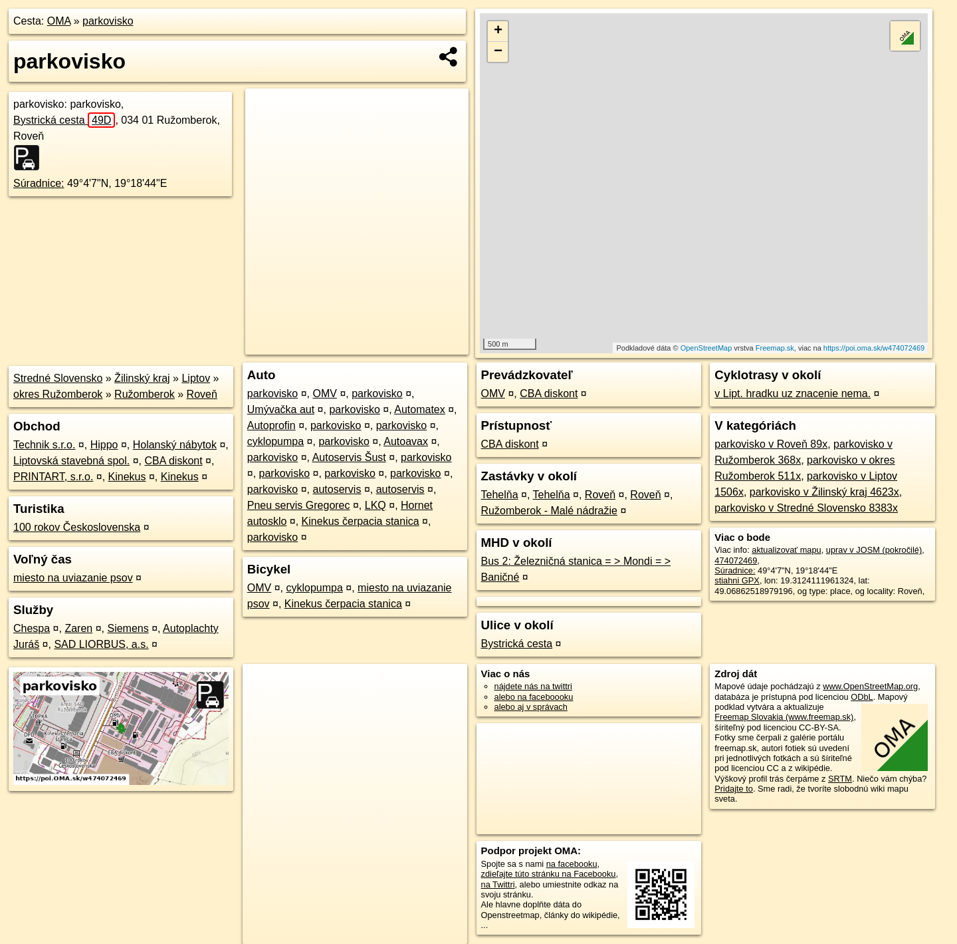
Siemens (127, 628)
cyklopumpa (275, 441)
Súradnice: (38, 183)
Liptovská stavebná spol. (71, 460)
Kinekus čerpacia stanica (360, 521)
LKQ (375, 505)
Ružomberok (144, 394)
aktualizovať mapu (786, 550)
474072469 (735, 560)
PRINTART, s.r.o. (53, 476)
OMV (325, 393)
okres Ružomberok (57, 394)
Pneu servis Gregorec (298, 505)
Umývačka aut (280, 409)
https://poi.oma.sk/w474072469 (873, 348)
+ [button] (498, 31)
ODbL (862, 697)
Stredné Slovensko (57, 378)
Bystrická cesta (64, 120)
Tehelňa (499, 494)
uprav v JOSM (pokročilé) (874, 550)
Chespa (31, 628)
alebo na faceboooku (534, 697)
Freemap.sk (775, 348)
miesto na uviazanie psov (73, 577)
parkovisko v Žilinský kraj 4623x (824, 492)
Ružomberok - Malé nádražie (549, 510)
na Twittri (498, 884)
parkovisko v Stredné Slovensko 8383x (806, 508)
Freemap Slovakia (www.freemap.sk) (783, 717)
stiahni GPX (737, 580)
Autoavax (405, 441)
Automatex (419, 409)
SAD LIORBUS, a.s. (101, 644)
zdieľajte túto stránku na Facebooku (548, 874)
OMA (59, 21)
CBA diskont (173, 460)
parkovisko (107, 21)
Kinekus (127, 476)
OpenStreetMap (706, 348)
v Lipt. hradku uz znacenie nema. (792, 393)
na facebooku (571, 864)
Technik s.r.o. (44, 444)
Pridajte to (733, 789)
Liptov (195, 378)
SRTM (840, 779)
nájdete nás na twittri (533, 686)
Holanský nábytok (175, 444)
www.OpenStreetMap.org (870, 686)
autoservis (337, 489)
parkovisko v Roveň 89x (770, 444)
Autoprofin (271, 425)
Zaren (78, 628)
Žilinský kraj (142, 378)
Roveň (202, 394)
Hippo (104, 444)
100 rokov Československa (76, 527)
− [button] (498, 52)
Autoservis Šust (349, 457)
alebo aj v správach (531, 707)
